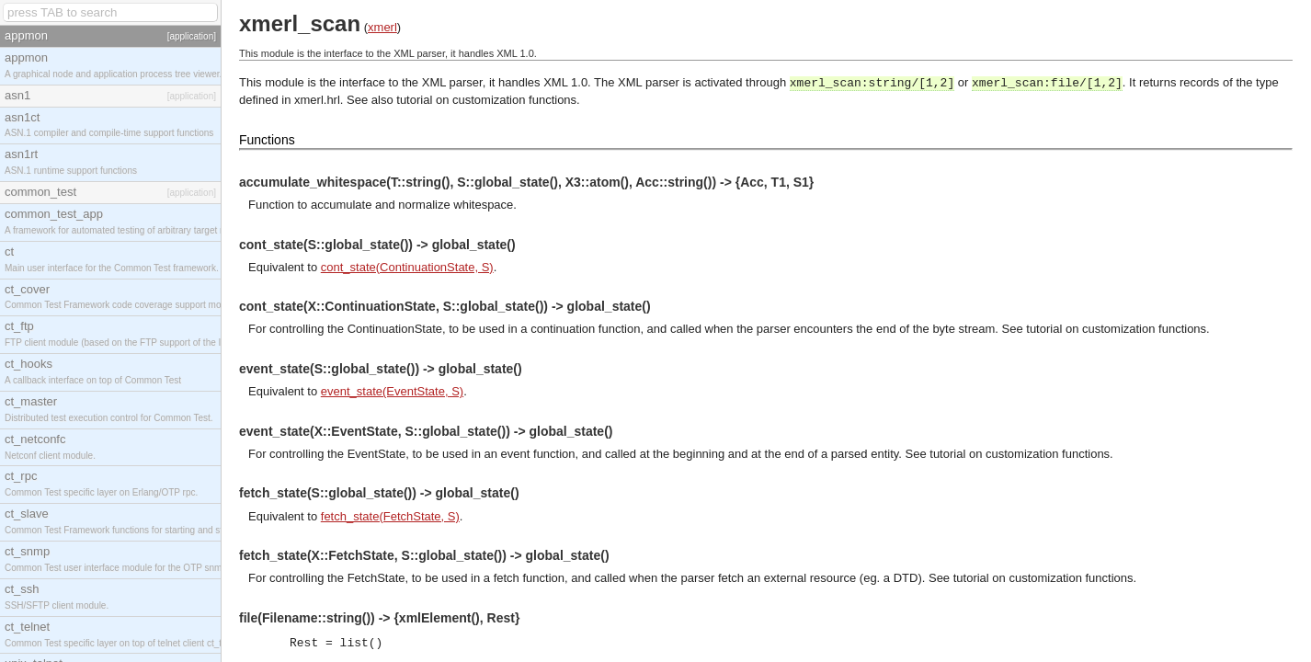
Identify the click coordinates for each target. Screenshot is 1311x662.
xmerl (382, 27)
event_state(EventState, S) (392, 391)
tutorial (414, 100)
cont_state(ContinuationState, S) (407, 267)
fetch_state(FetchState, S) (390, 516)
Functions (267, 139)
